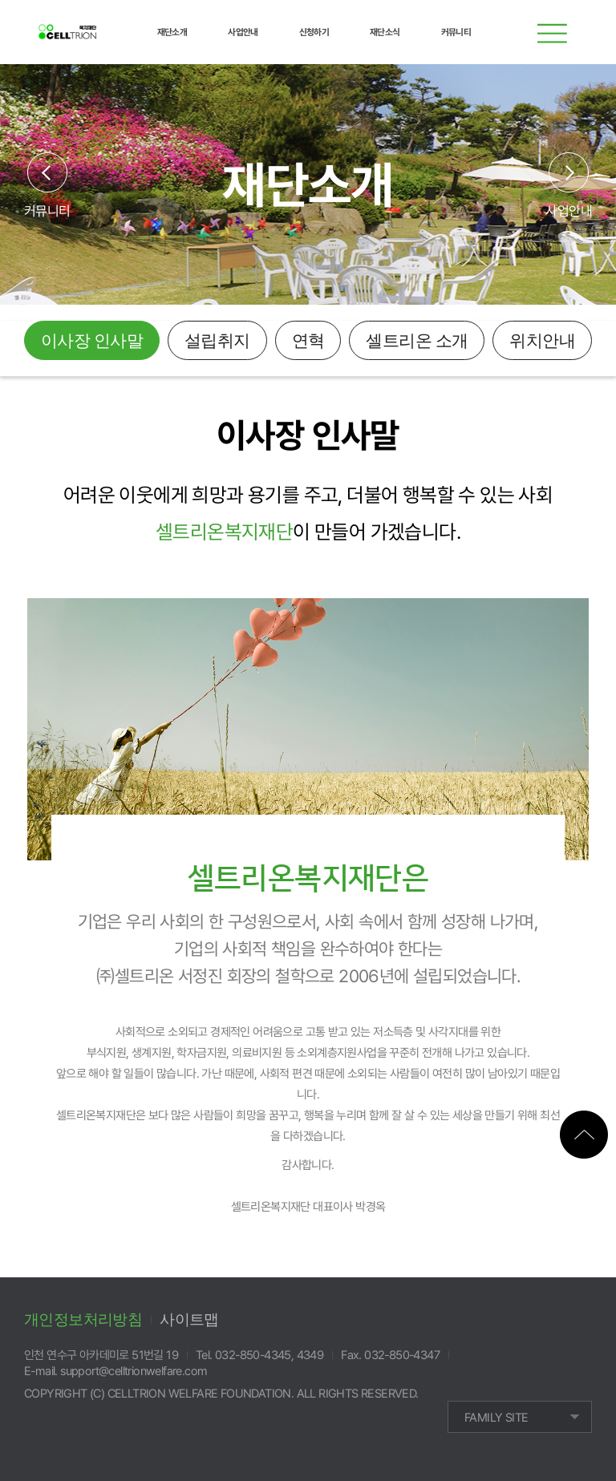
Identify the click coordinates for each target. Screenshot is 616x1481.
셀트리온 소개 (417, 340)
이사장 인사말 (92, 340)
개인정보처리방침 (83, 1319)
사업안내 (568, 210)
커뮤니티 (47, 210)
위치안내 (542, 340)
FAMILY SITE (496, 1417)
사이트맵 (189, 1319)
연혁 (308, 340)
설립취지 (217, 340)
